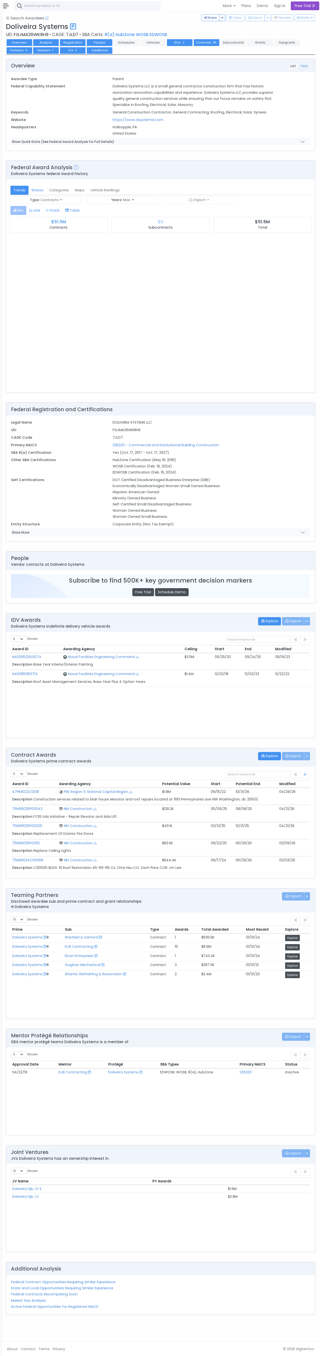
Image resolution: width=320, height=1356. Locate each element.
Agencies (19, 159)
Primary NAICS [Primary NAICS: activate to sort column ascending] (266, 1081)
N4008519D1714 (82, 686)
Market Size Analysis (85, 1317)
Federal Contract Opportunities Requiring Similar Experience (120, 1299)
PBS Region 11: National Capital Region (144, 803)
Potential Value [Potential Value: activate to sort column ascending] (205, 796)
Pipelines (18, 67)
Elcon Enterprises (126, 972)
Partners (130, 50)
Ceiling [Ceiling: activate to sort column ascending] (215, 661)
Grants (17, 55)
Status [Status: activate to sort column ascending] (296, 1081)
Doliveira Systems (85, 954)
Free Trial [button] (305, 5)
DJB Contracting (126, 963)
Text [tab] (304, 66)
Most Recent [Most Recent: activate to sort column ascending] (270, 946)
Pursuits (18, 74)
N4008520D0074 (84, 669)
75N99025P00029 (85, 843)
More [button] (228, 5)
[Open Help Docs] (104, 18)
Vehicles (18, 126)
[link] (305, 786)
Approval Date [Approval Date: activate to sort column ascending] (83, 1081)
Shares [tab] (95, 202)
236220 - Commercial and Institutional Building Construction (204, 457)
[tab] (76, 222)
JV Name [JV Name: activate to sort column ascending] (78, 1198)
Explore (297, 955)
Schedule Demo (200, 604)
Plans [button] (246, 5)
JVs (184, 50)
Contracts (20, 48)
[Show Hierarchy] (185, 669)
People (17, 165)
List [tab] (293, 66)
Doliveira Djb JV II (84, 1206)
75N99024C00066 (85, 877)
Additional (211, 50)
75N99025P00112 (83, 860)
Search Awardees (82, 18)
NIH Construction (126, 826)
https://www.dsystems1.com (176, 132)
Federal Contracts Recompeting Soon (101, 1311)
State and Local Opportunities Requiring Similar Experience (119, 1305)
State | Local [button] (42, 16)
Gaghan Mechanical (130, 982)
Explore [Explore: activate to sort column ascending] (296, 946)
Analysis (103, 42)
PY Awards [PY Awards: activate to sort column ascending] (213, 1198)
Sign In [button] (279, 5)
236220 (259, 1089)
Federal (14, 16)
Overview (76, 42)
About (69, 1349)
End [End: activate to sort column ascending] (260, 661)
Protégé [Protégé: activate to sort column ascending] (154, 1081)
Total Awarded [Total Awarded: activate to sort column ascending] (236, 946)
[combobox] (145, 5)
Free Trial (172, 604)
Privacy (116, 1349)
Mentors (157, 50)
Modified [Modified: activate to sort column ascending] (290, 661)
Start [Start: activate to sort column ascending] (237, 661)
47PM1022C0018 (83, 803)
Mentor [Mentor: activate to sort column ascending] (113, 1081)
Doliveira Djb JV (83, 1213)
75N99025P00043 (85, 826)
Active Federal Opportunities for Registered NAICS (112, 1323)
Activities (19, 81)
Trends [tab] (77, 202)
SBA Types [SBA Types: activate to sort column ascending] (198, 1081)
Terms (101, 1349)
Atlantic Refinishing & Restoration (140, 991)
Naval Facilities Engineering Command (149, 669)
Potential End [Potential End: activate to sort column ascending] (262, 796)
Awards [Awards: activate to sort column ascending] (208, 946)
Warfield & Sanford (128, 954)
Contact (85, 1349)
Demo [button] (262, 5)
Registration (130, 42)
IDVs (237, 42)
